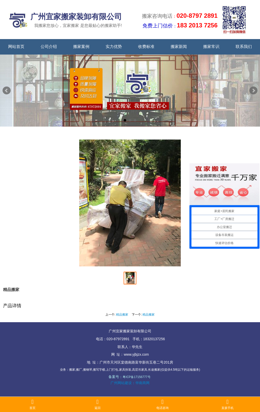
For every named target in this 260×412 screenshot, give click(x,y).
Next (253, 91)
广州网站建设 (121, 383)
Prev (7, 91)
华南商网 (142, 383)
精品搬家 (122, 314)
